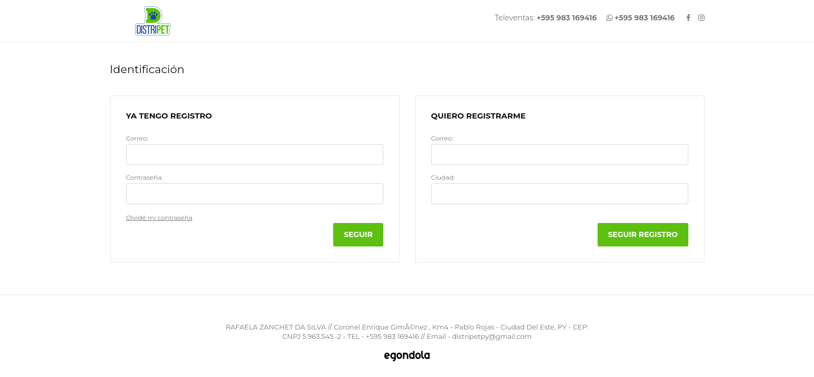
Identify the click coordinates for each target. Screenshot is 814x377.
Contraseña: (144, 177)
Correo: (137, 138)
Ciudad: (443, 177)
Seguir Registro (643, 234)
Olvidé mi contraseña (159, 217)
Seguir (358, 234)
